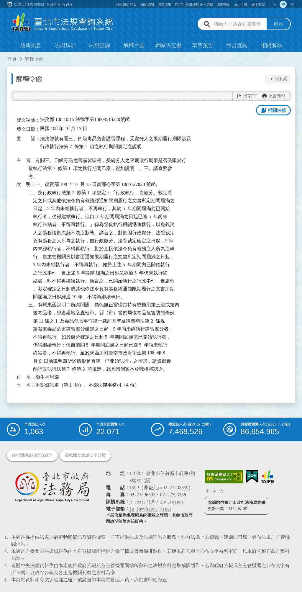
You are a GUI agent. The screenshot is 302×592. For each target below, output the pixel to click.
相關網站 (271, 45)
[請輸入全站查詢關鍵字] (239, 24)
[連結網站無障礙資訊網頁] (224, 476)
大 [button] (292, 4)
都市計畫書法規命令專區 (194, 4)
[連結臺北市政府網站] (267, 477)
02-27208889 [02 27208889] (175, 487)
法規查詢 (99, 45)
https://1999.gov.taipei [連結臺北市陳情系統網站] (156, 501)
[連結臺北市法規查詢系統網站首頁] (63, 23)
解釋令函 (134, 45)
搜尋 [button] (278, 24)
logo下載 (240, 4)
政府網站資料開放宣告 (32, 455)
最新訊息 (30, 45)
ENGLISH (164, 4)
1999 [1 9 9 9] (134, 487)
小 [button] (274, 4)
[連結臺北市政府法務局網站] (52, 486)
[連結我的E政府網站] (252, 476)
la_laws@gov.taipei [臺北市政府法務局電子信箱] (150, 508)
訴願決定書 (168, 45)
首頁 (12, 59)
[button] (278, 79)
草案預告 (202, 45)
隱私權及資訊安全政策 (85, 455)
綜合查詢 (236, 45)
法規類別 (65, 45)
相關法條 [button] (273, 110)
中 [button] (283, 4)
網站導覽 (147, 4)
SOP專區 (223, 4)
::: (3, 55)
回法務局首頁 (126, 4)
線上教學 (258, 4)
